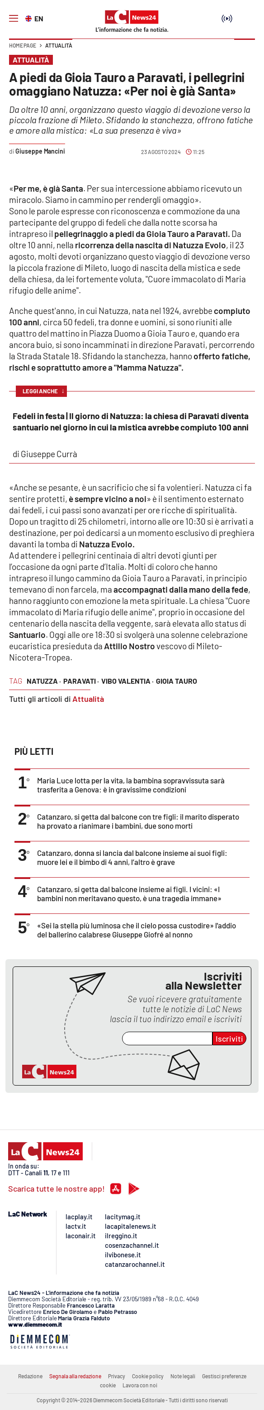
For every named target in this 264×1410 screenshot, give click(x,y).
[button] (244, 50)
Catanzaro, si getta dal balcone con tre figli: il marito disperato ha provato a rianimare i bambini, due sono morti (138, 821)
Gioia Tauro (176, 680)
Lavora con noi (140, 1385)
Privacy (116, 1376)
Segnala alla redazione (75, 1376)
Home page (22, 45)
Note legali (182, 1376)
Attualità (58, 45)
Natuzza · (44, 680)
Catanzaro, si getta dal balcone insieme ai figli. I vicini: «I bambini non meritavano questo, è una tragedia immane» (129, 893)
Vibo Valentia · (127, 680)
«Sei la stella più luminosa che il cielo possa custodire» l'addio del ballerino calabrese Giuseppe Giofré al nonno (136, 930)
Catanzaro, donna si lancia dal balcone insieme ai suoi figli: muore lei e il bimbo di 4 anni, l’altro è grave (132, 857)
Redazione (30, 1376)
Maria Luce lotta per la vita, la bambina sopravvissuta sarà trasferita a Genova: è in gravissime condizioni (131, 785)
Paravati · (81, 680)
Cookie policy (148, 1376)
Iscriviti (229, 1038)
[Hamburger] (13, 18)
